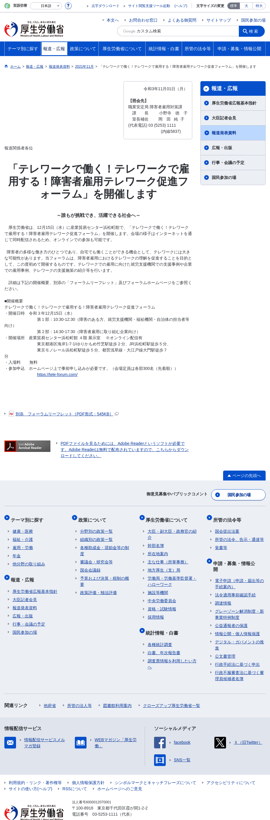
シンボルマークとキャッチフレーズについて (155, 768)
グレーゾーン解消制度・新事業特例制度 (239, 599)
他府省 (50, 691)
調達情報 (223, 588)
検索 (255, 31)
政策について (94, 516)
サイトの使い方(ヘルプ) (30, 774)
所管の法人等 (79, 691)
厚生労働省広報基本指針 (234, 103)
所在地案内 (158, 548)
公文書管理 (225, 641)
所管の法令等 (229, 516)
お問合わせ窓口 (143, 20)
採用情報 (156, 612)
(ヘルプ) (180, 6)
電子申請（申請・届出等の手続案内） (239, 569)
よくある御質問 (182, 20)
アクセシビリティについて (231, 768)
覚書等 (221, 542)
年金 (17, 551)
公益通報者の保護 (231, 611)
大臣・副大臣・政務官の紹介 (172, 529)
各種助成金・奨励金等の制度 (104, 545)
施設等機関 (158, 587)
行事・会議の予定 (228, 162)
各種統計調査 (160, 635)
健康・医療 (23, 526)
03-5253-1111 (105, 799)
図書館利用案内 (117, 691)
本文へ (113, 20)
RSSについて (74, 774)
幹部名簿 (156, 540)
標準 (233, 6)
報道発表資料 (224, 132)
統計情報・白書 (164, 625)
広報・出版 (222, 147)
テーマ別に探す (29, 516)
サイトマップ (219, 20)
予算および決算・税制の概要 (104, 576)
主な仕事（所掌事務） (168, 557)
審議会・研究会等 (96, 557)
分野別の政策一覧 (96, 526)
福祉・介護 (23, 534)
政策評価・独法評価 (98, 587)
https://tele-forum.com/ (57, 374)
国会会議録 (90, 565)
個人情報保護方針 (88, 768)
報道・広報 (224, 88)
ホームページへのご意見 (119, 774)
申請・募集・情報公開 (238, 556)
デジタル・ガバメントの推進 (239, 630)
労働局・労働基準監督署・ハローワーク (172, 576)
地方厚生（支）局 (164, 565)
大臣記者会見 (224, 118)
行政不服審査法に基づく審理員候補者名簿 (239, 661)
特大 (259, 6)
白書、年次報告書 (164, 643)
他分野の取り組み (29, 559)
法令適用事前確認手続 (235, 580)
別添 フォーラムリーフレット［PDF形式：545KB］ (64, 414)
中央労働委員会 (162, 595)
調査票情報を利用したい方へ (172, 655)
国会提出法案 (227, 526)
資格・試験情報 (162, 604)
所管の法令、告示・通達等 (239, 534)
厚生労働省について (169, 516)
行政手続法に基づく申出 (237, 649)
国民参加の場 (253, 20)
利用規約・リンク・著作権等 (35, 768)
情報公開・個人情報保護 (237, 619)
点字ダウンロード (105, 6)
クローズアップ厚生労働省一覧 (171, 691)
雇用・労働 (23, 542)
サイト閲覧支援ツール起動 (149, 6)
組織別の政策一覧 (96, 534)
